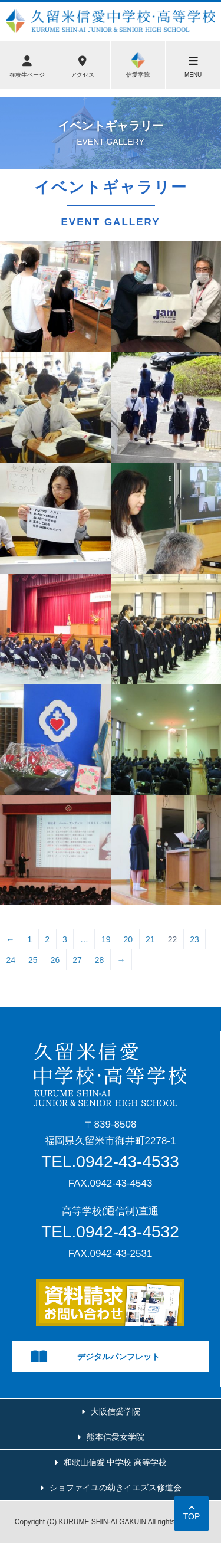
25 (33, 960)
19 (106, 939)
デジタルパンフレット (95, 1356)
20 (128, 939)
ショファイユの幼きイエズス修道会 (116, 1487)
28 (99, 960)
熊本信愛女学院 (115, 1437)
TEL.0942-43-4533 (110, 1161)
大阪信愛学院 (115, 1411)
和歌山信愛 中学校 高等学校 (115, 1462)
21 (150, 939)
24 (11, 960)
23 (194, 939)
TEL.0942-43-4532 (110, 1232)
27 (77, 960)
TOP (191, 1516)
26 (55, 960)
